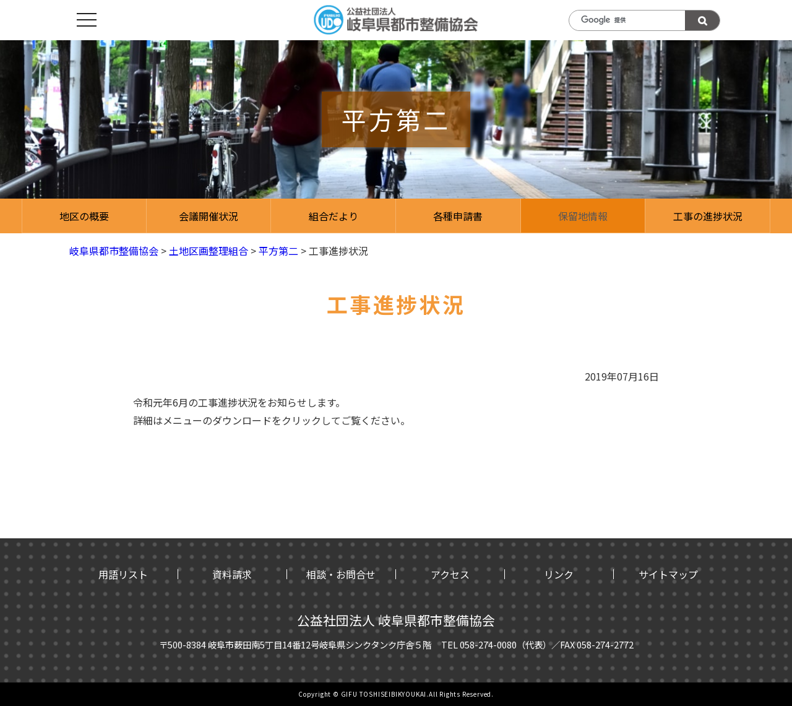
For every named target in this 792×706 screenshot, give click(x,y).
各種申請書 (458, 216)
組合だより (333, 216)
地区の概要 (84, 216)
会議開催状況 (208, 216)
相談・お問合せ (341, 574)
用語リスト (123, 574)
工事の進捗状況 (707, 216)
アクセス (450, 574)
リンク (559, 574)
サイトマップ (668, 574)
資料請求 (232, 574)
